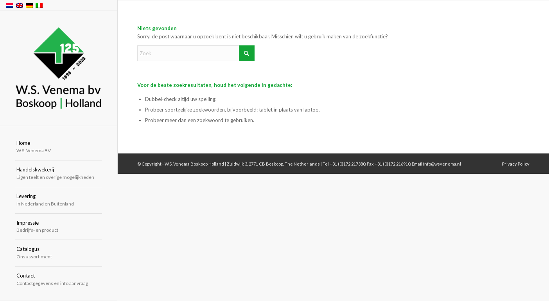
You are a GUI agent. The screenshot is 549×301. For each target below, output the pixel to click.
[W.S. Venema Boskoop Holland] (59, 68)
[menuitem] (58, 147)
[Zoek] (196, 53)
